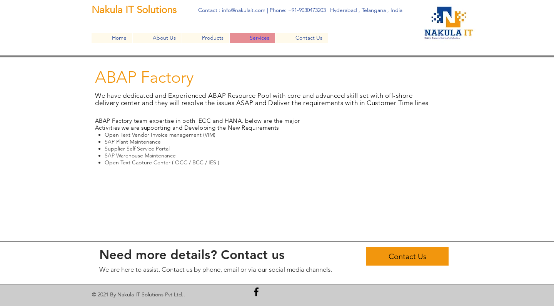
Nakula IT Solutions (135, 10)
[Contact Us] (407, 256)
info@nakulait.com (243, 10)
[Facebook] (256, 292)
